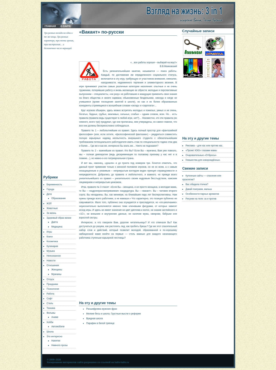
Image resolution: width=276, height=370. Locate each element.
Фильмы (51, 313)
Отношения (53, 265)
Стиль (50, 303)
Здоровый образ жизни (59, 218)
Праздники (52, 284)
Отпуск (50, 279)
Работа (50, 293)
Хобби (50, 322)
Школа (50, 331)
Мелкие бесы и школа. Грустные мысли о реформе (113, 313)
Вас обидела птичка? (197, 184)
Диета (54, 222)
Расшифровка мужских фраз (101, 309)
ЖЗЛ (49, 203)
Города (50, 189)
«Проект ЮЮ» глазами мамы (201, 150)
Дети (49, 194)
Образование (58, 198)
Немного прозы (59, 345)
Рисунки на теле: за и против (201, 198)
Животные (52, 208)
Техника (51, 308)
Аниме (54, 317)
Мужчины (56, 274)
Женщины (56, 269)
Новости (51, 260)
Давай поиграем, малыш (199, 189)
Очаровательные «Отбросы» (201, 155)
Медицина (56, 226)
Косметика (52, 241)
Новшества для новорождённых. (203, 160)
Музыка (51, 251)
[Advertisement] (59, 112)
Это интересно (54, 336)
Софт (49, 298)
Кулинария (52, 246)
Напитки (55, 340)
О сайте (65, 26)
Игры (49, 232)
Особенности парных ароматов (202, 194)
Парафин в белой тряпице (100, 323)
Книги (50, 236)
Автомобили (57, 326)
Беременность (54, 184)
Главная (50, 26)
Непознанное (54, 255)
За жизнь (51, 213)
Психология (53, 289)
